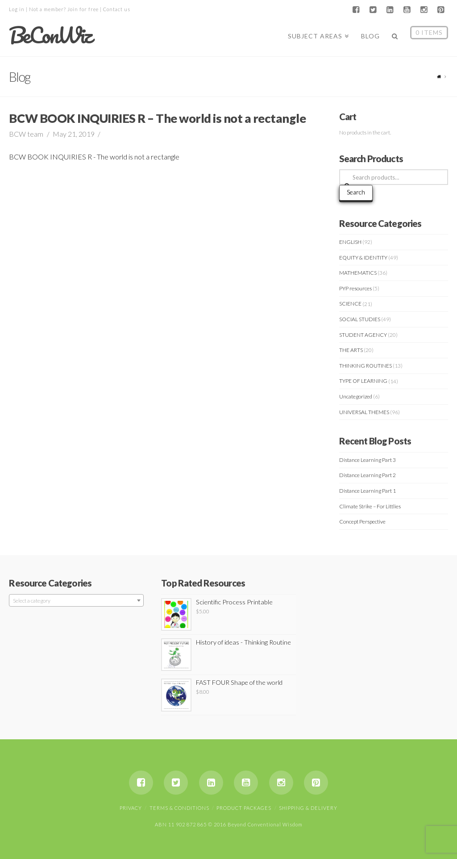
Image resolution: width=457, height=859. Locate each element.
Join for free (83, 9)
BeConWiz (50, 35)
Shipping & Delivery (308, 808)
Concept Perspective (362, 521)
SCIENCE (350, 303)
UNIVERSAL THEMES (364, 412)
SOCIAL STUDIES (359, 319)
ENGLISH (350, 242)
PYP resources (355, 288)
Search (356, 192)
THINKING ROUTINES (365, 365)
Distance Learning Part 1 (367, 490)
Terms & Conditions (179, 808)
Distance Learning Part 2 (367, 475)
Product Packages (243, 808)
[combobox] (76, 600)
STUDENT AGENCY (363, 334)
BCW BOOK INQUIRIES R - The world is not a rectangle (94, 156)
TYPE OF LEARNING (363, 380)
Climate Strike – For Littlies (370, 506)
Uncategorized (355, 396)
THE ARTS (351, 350)
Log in (17, 9)
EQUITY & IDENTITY (363, 257)
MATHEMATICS (358, 272)
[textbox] (76, 601)
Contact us (116, 9)
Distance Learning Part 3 (367, 460)
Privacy (131, 808)
